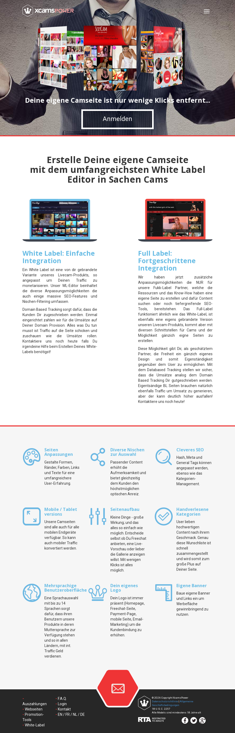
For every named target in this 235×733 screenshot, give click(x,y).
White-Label (35, 725)
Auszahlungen (34, 704)
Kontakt (64, 709)
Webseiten (34, 709)
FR (67, 714)
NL (75, 714)
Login (62, 704)
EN (60, 714)
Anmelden (117, 122)
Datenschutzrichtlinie (165, 701)
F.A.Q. (62, 698)
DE (82, 714)
